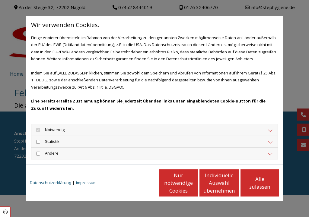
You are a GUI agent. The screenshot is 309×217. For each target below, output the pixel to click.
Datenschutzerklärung (50, 182)
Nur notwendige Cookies (136, 182)
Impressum (86, 182)
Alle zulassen (251, 182)
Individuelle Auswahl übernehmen (194, 183)
